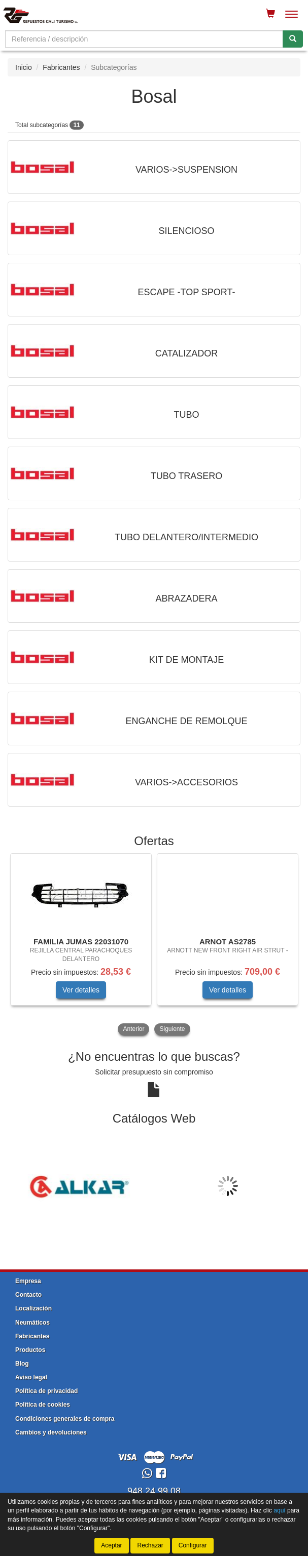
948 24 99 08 (154, 1491)
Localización (33, 1308)
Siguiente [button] (172, 1028)
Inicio (23, 67)
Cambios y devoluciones (51, 1432)
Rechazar (150, 1545)
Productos (30, 1349)
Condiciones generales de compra (64, 1418)
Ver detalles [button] (80, 990)
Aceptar (111, 1545)
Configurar (193, 1545)
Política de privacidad (46, 1390)
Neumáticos (32, 1322)
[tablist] (154, 945)
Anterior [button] (133, 1028)
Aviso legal (31, 1377)
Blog (22, 1363)
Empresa (28, 1281)
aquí (279, 1510)
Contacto (28, 1294)
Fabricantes (61, 67)
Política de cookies (42, 1404)
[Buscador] (144, 39)
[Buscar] (293, 39)
